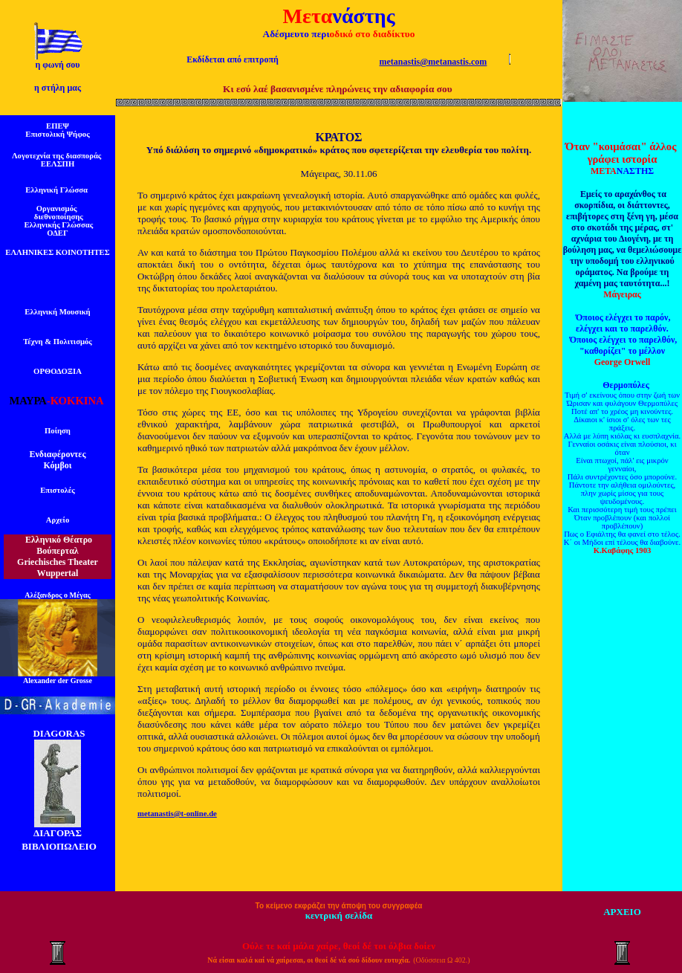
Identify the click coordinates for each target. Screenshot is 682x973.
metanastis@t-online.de (177, 813)
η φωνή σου (57, 64)
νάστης (363, 16)
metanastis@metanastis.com (433, 61)
